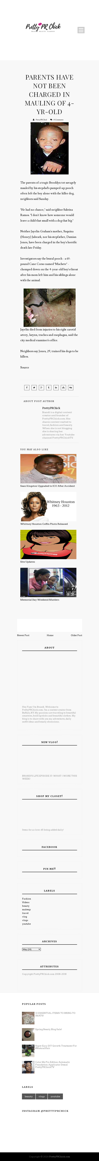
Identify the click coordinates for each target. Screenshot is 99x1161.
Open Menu (81, 30)
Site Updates (27, 561)
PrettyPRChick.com (59, 1156)
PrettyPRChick (41, 120)
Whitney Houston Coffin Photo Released (44, 524)
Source (24, 367)
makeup (26, 909)
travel (25, 913)
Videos (25, 902)
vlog (24, 916)
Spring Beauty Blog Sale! (48, 1029)
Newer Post (23, 635)
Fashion (26, 899)
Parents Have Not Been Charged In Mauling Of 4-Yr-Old (49, 94)
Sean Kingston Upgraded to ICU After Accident (47, 486)
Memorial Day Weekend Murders (39, 599)
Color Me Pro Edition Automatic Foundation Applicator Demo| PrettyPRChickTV (52, 1064)
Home (50, 635)
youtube (26, 924)
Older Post (76, 635)
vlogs (25, 920)
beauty (25, 906)
